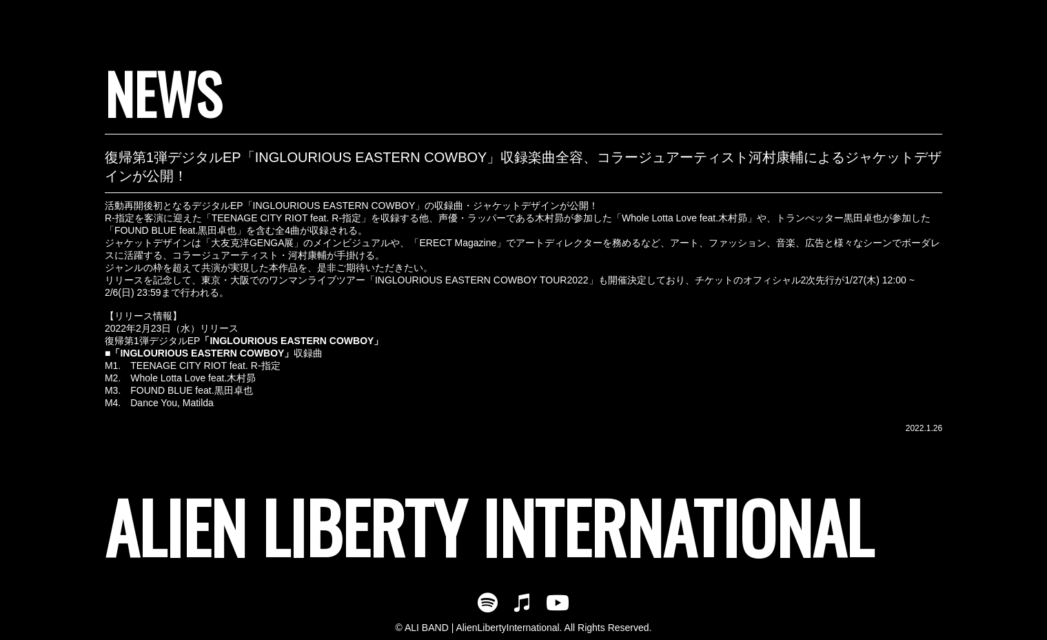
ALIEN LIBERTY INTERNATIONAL (489, 526)
